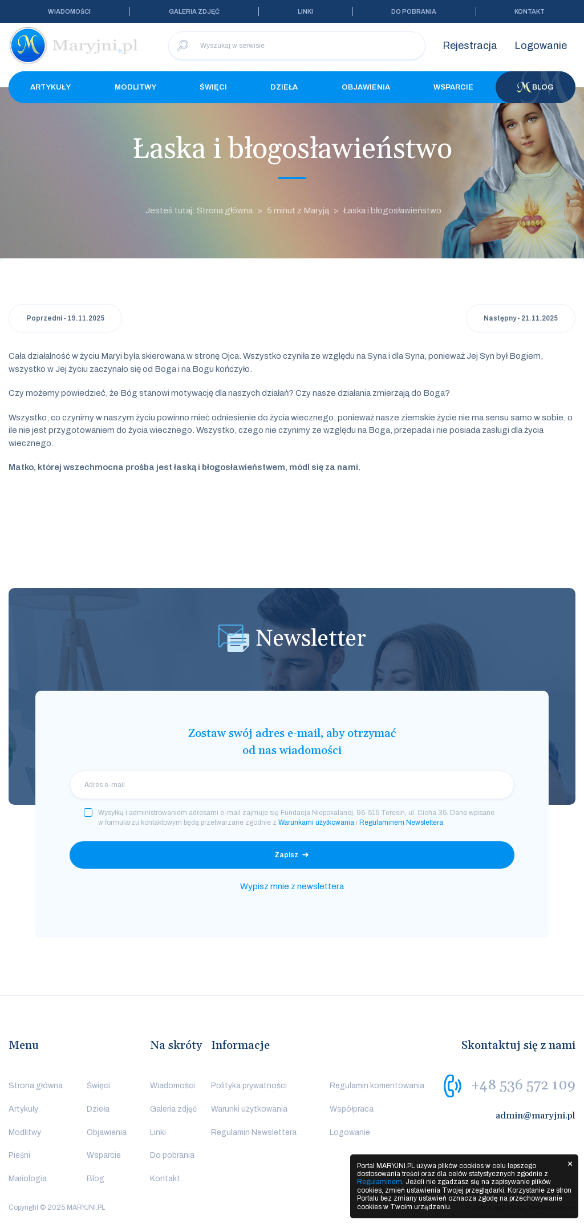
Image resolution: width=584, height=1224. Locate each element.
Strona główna (36, 1085)
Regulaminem (379, 1182)
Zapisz (286, 855)
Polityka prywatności (249, 1085)
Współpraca (352, 1109)
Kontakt (529, 11)
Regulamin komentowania (377, 1085)
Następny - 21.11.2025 (521, 318)
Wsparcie (453, 87)
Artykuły (50, 87)
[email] (292, 785)
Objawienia (366, 87)
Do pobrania (413, 11)
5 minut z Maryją (298, 210)
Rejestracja (470, 45)
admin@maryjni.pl (535, 1115)
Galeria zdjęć (194, 11)
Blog (535, 87)
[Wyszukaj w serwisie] (296, 45)
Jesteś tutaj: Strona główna (199, 210)
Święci (213, 87)
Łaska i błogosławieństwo (392, 210)
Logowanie (540, 45)
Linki (305, 11)
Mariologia (28, 1178)
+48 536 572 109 (523, 1085)
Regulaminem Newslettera (401, 822)
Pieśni (19, 1155)
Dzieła (284, 87)
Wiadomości (69, 11)
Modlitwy (135, 87)
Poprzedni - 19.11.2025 (65, 318)
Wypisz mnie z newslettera (292, 886)
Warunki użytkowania (249, 1109)
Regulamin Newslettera (254, 1132)
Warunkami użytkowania (316, 822)
